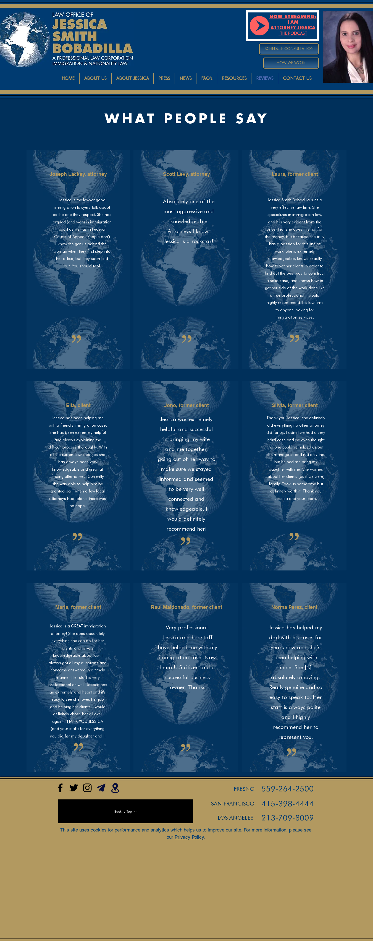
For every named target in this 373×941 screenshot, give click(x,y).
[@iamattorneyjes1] (74, 788)
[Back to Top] (125, 811)
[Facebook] (60, 788)
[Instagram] (87, 788)
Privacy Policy (189, 837)
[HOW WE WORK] (291, 63)
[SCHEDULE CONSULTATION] (289, 48)
